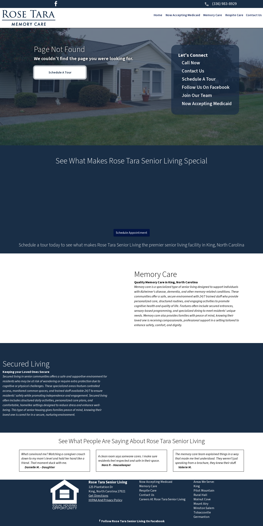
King (197, 486)
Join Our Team (197, 95)
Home (157, 15)
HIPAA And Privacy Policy (105, 500)
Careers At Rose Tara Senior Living (162, 499)
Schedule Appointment (131, 233)
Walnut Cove (202, 499)
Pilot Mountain (204, 490)
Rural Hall (200, 495)
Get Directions (98, 496)
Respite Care (234, 15)
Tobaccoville (202, 512)
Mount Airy (201, 504)
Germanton (201, 517)
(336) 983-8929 (220, 4)
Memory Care (212, 15)
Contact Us (254, 15)
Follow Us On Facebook (206, 87)
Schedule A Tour (60, 72)
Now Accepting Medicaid (182, 15)
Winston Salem (204, 508)
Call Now (191, 62)
